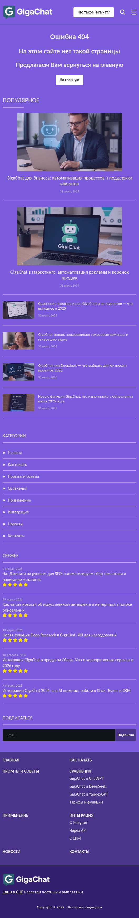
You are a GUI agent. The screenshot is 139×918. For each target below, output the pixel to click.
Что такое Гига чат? (93, 12)
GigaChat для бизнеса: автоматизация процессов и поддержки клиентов (69, 181)
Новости (15, 523)
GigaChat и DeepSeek (88, 786)
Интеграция (18, 512)
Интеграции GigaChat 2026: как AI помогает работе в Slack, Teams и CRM (67, 690)
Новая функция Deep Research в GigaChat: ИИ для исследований (60, 634)
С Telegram (79, 822)
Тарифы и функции (86, 802)
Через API (78, 830)
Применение (19, 500)
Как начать (17, 464)
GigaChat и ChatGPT (87, 778)
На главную (69, 79)
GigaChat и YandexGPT (89, 794)
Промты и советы (23, 476)
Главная (15, 452)
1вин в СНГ (13, 892)
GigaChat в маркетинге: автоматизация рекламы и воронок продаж (69, 275)
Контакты (16, 535)
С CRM (75, 838)
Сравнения (17, 488)
